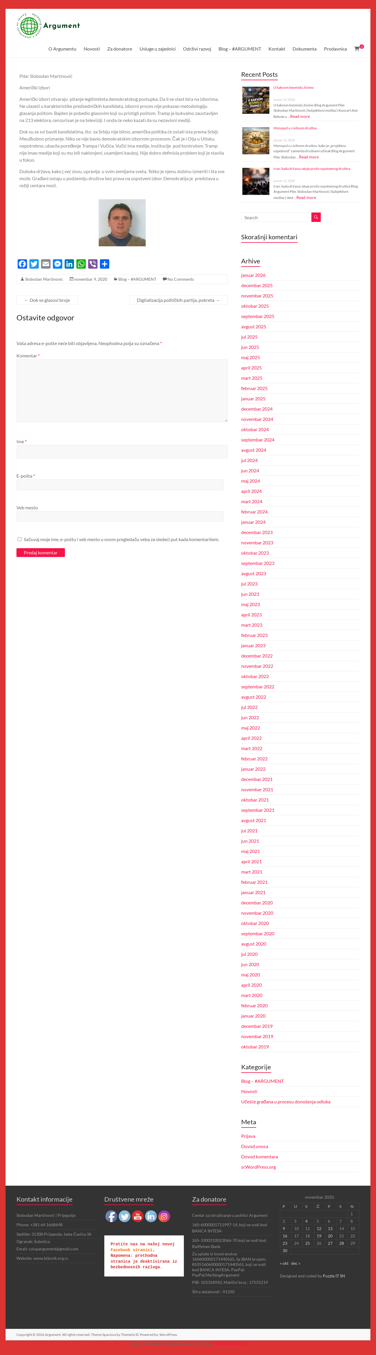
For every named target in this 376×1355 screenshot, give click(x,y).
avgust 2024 (253, 450)
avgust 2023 (253, 573)
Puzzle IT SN (334, 1275)
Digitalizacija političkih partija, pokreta (178, 300)
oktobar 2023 (255, 553)
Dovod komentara (259, 1156)
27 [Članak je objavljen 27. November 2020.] (330, 1243)
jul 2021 (249, 830)
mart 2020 (251, 995)
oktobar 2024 (255, 429)
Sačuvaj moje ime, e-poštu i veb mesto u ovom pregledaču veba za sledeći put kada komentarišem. (121, 539)
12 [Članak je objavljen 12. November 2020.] (319, 1228)
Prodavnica (335, 48)
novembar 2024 (257, 419)
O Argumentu (62, 48)
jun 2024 (250, 470)
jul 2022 (249, 707)
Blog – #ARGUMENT (240, 48)
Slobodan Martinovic (44, 279)
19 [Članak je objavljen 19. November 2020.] (319, 1235)
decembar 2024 (257, 408)
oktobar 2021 (255, 799)
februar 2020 (254, 1005)
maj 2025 (250, 357)
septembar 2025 (257, 316)
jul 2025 (249, 336)
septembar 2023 (257, 563)
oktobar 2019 (255, 1046)
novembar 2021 (257, 789)
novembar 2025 (257, 295)
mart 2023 (251, 625)
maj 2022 (250, 727)
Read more (300, 116)
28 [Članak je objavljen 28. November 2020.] (341, 1243)
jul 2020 (249, 954)
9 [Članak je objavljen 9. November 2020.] (284, 1228)
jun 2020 (250, 964)
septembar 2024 (257, 439)
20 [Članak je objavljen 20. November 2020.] (330, 1235)
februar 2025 (254, 388)
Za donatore (119, 48)
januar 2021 (253, 892)
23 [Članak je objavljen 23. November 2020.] (285, 1243)
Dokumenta (305, 48)
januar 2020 (253, 1015)
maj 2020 (250, 974)
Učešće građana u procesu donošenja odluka (285, 1101)
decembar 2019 (257, 1026)
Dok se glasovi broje (47, 300)
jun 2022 (250, 717)
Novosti (92, 48)
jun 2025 (250, 347)
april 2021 (251, 861)
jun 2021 (250, 841)
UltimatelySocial (229, 1343)
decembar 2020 (257, 902)
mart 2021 (251, 871)
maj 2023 (250, 604)
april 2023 (251, 614)
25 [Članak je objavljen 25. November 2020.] (307, 1243)
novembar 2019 (257, 1036)
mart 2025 (251, 378)
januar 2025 (253, 398)
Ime (21, 441)
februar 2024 (254, 511)
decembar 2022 (257, 655)
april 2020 (251, 985)
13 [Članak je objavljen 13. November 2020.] (330, 1228)
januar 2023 (253, 645)
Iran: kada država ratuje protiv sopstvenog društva (311, 168)
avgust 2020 (253, 943)
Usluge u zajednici (158, 48)
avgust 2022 (253, 697)
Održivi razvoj (197, 48)
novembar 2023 (257, 542)
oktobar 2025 (255, 306)
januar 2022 (253, 769)
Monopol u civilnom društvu (295, 128)
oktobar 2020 (255, 923)
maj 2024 (250, 481)
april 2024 (251, 491)
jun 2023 (250, 594)
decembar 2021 (257, 779)
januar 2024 (253, 522)
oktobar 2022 (255, 676)
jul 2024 (249, 460)
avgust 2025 (253, 326)
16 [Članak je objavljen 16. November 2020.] (285, 1235)
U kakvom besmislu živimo (293, 87)
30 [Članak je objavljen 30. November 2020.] (285, 1250)
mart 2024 (251, 501)
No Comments (180, 279)
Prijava (248, 1136)
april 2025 (251, 367)
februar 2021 (254, 882)
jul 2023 (249, 583)
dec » (295, 1263)
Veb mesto (27, 507)
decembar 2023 (257, 532)
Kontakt (276, 48)
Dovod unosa (254, 1146)
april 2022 (251, 738)
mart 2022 (251, 748)
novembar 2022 (257, 666)
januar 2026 (253, 275)
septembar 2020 (257, 933)
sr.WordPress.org (258, 1167)
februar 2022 (254, 758)
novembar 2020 (257, 913)
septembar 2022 (257, 686)
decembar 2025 (257, 285)
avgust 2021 (253, 820)
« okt (284, 1263)
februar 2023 (254, 635)
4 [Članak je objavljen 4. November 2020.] (306, 1221)
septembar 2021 (257, 810)
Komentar (28, 355)
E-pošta (25, 476)
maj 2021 (250, 851)
